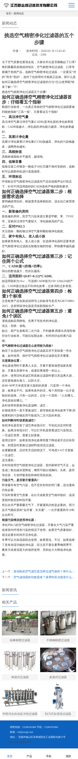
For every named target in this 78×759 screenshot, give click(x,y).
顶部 (68, 753)
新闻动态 (19, 13)
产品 (29, 753)
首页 (8, 13)
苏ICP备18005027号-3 (21, 742)
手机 (48, 753)
